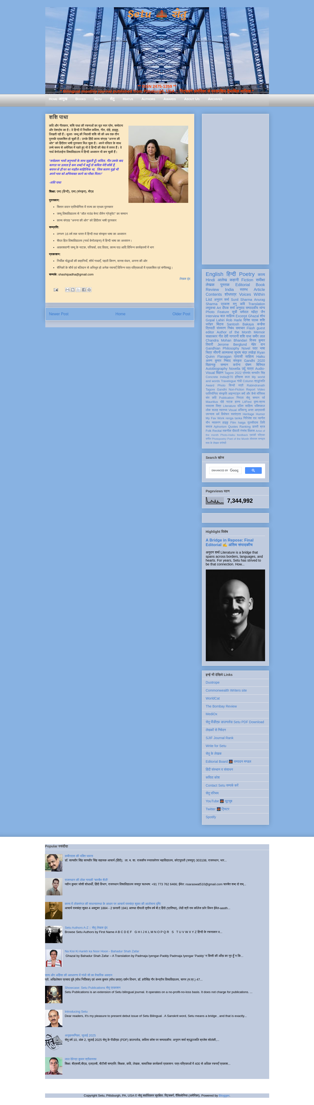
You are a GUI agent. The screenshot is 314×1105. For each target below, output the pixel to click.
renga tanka (234, 418)
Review (212, 289)
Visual (232, 410)
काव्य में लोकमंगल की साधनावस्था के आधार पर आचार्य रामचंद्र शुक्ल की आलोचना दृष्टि (113, 904)
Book (260, 284)
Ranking (245, 426)
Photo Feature (217, 312)
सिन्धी (232, 385)
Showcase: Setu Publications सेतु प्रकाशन (92, 987)
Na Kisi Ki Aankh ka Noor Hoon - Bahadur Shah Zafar (102, 951)
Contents (214, 294)
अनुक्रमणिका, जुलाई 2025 (80, 1035)
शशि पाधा (245, 336)
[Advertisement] (235, 188)
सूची (234, 312)
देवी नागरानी (231, 336)
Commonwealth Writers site (226, 690)
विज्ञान (219, 373)
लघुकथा (210, 308)
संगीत (208, 438)
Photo (222, 385)
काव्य (261, 274)
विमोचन (225, 414)
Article (259, 289)
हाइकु (225, 422)
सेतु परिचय (212, 793)
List (209, 299)
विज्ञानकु (211, 365)
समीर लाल (258, 336)
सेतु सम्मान (253, 397)
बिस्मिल (260, 365)
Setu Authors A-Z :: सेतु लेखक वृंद (86, 927)
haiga (242, 422)
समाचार (240, 328)
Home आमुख (58, 99)
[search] (225, 470)
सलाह (215, 410)
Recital (217, 430)
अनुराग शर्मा (221, 300)
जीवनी (216, 352)
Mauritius (212, 402)
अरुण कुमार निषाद (218, 361)
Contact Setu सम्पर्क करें (222, 785)
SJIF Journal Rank (220, 738)
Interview (212, 316)
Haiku (260, 356)
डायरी (255, 426)
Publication (226, 397)
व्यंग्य (262, 308)
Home (120, 314)
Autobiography (216, 369)
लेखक (210, 284)
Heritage (248, 414)
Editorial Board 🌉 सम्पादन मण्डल (228, 761)
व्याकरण (216, 422)
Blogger (224, 1095)
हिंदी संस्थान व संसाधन (219, 769)
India (229, 289)
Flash (251, 328)
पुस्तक (224, 284)
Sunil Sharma (241, 300)
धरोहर (209, 324)
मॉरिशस (261, 393)
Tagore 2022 (233, 373)
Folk (209, 430)
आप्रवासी (260, 410)
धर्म (217, 414)
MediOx (211, 714)
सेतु (112, 99)
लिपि (262, 422)
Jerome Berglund (232, 344)
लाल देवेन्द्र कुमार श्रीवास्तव (80, 1059)
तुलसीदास (252, 422)
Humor (260, 414)
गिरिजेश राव (250, 418)
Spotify (211, 817)
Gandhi (222, 389)
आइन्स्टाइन (234, 393)
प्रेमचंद (246, 373)
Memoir (259, 332)
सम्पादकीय (252, 308)
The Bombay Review (221, 706)
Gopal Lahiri (215, 320)
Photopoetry (219, 438)
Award (210, 385)
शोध (262, 316)
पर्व (263, 397)
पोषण (248, 365)
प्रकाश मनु (229, 304)
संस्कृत (237, 361)
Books (80, 99)
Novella (234, 369)
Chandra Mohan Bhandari (226, 340)
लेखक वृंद (185, 279)
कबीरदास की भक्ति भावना (79, 856)
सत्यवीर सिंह (258, 373)
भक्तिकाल (259, 406)
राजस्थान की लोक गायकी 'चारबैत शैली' (86, 880)
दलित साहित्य (245, 406)
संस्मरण (221, 328)
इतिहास (239, 377)
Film (233, 422)
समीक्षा (260, 280)
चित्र (209, 352)
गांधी (239, 381)
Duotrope (213, 682)
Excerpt (241, 316)
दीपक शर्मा (228, 308)
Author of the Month (234, 332)
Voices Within (252, 294)
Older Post (181, 314)
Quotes (233, 426)
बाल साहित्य (227, 316)
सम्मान (224, 365)
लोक (208, 410)
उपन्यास (210, 414)
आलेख (222, 280)
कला (247, 377)
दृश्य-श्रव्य (259, 402)
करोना (237, 365)
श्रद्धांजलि (259, 381)
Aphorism (220, 426)
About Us (192, 99)
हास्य (237, 402)
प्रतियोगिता (212, 393)
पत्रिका (261, 434)
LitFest (247, 402)
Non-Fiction (236, 389)
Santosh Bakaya (240, 324)
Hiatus (128, 99)
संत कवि (211, 397)
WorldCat (213, 698)
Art (219, 308)
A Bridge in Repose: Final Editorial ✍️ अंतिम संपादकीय (230, 542)
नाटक (229, 402)
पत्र (255, 348)
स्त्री (241, 385)
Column (248, 381)
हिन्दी (231, 274)
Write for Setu (216, 746)
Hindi (210, 280)
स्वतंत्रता (236, 414)
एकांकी (253, 434)
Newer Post (59, 314)
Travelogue (228, 381)
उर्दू (243, 369)
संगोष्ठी (223, 442)
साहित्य (249, 356)
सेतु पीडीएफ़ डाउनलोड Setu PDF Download (235, 722)
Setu (98, 99)
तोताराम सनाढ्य (257, 438)
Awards (169, 99)
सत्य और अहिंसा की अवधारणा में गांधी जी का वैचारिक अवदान (78, 975)
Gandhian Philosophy (222, 348)
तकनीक (227, 430)
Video (261, 389)
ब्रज (262, 426)
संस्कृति (223, 393)
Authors (148, 99)
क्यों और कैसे (248, 393)
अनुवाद (240, 308)
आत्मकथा (227, 352)
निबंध (230, 328)
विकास (251, 430)
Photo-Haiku (227, 434)
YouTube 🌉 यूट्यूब (219, 801)
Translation (256, 304)
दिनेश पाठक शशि (254, 320)
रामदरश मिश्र (213, 406)
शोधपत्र (230, 294)
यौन (208, 422)
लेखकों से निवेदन (216, 730)
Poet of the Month (238, 438)
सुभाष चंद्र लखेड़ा (245, 352)
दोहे (222, 402)
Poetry (247, 274)
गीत (221, 336)
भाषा (262, 348)
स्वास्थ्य (223, 410)
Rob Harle (234, 320)
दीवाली (235, 430)
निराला (239, 397)
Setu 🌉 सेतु (157, 14)
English (214, 274)
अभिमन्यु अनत (246, 410)
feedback (242, 434)
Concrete (212, 377)
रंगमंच (243, 430)
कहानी (234, 280)
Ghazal (253, 316)
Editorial (242, 284)
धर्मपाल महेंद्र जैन (252, 312)
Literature (229, 406)
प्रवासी (238, 356)
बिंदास (220, 324)
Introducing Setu (76, 1011)
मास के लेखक (212, 442)
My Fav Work (215, 418)
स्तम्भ (243, 289)
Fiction (247, 280)
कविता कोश (213, 777)
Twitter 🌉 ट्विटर (217, 809)
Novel (245, 348)
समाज (209, 426)
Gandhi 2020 (254, 361)
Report (250, 389)
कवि (242, 304)
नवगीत (261, 418)
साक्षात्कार (212, 336)
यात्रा (250, 369)
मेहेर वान (258, 344)
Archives (215, 99)
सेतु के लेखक (214, 753)
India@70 (226, 377)
